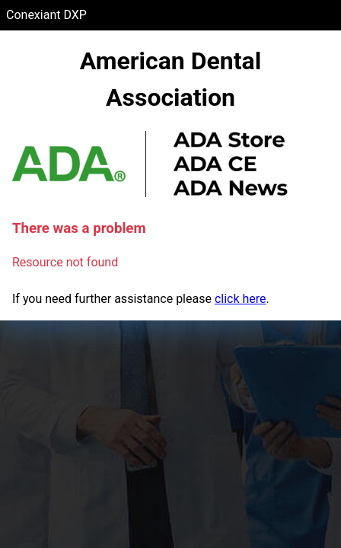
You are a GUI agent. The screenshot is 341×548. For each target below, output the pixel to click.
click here (240, 299)
